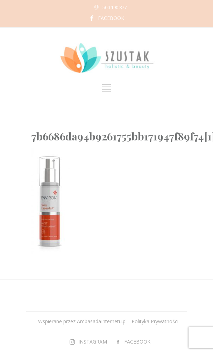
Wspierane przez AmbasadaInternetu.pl (82, 321)
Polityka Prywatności (155, 321)
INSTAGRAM (92, 341)
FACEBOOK (111, 18)
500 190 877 (114, 7)
